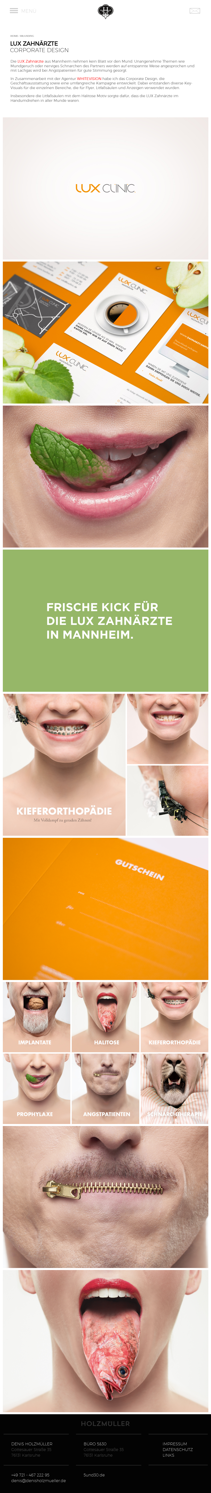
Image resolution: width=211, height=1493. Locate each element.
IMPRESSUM (175, 1443)
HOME (14, 35)
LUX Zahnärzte (31, 61)
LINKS (168, 1455)
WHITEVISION (89, 79)
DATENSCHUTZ (178, 1449)
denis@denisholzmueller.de (38, 1480)
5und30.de (94, 1475)
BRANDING (27, 35)
